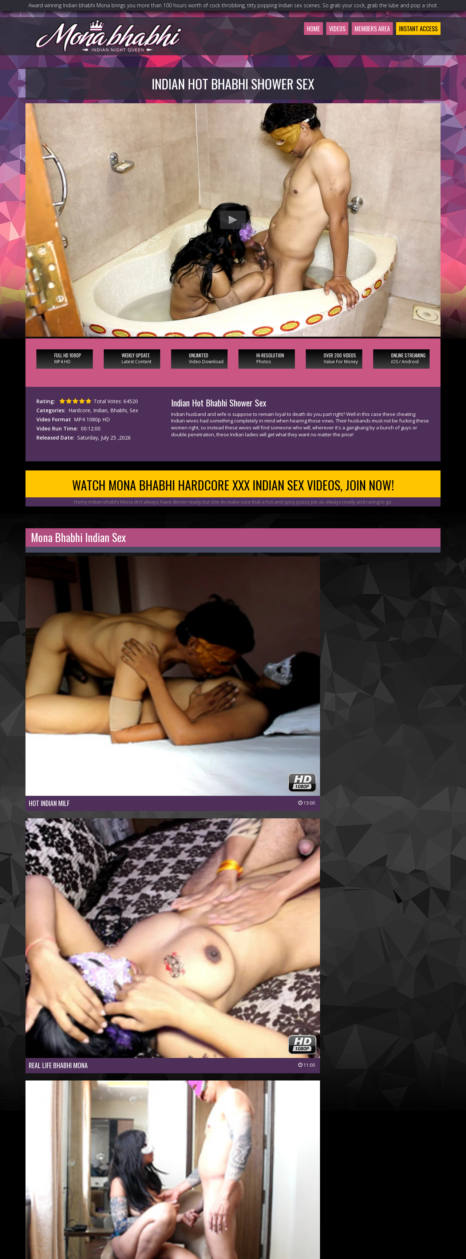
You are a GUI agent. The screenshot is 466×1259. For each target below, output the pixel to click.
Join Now (178, 1205)
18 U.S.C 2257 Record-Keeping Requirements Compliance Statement (233, 1225)
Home (294, 45)
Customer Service (215, 1205)
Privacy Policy (206, 1215)
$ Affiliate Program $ (315, 1205)
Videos (321, 45)
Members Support (263, 1205)
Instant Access (414, 45)
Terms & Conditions (252, 1215)
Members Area (361, 45)
